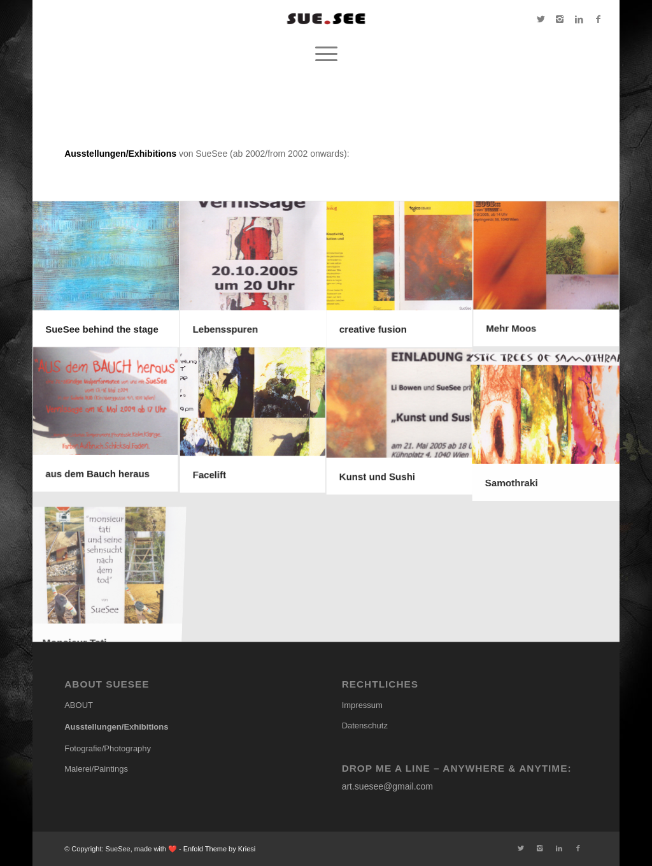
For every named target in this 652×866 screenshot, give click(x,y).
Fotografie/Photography (107, 748)
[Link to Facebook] (597, 19)
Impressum (362, 705)
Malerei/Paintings (96, 769)
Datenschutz (365, 725)
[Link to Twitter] (540, 19)
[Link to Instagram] (559, 19)
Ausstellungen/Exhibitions (116, 727)
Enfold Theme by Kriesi (219, 849)
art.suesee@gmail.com (387, 786)
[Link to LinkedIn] (578, 19)
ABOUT (78, 705)
